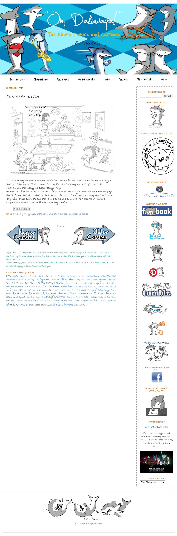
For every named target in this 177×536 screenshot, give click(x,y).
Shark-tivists (86, 79)
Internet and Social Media (28, 287)
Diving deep (68, 279)
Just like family (51, 287)
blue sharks (45, 300)
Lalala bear (67, 287)
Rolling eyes (29, 214)
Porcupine (91, 290)
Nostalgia (18, 290)
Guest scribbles (82, 283)
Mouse (101, 287)
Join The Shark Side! (156, 427)
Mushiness (111, 287)
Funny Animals (54, 283)
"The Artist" (144, 79)
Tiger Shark (104, 297)
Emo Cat (10, 283)
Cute (37, 279)
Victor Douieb (96, 199)
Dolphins (80, 279)
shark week (46, 305)
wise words (79, 305)
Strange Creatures (54, 297)
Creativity (18, 214)
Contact (123, 79)
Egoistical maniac (107, 280)
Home (61, 226)
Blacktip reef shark (55, 276)
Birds (41, 276)
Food (32, 283)
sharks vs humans (63, 305)
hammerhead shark (69, 300)
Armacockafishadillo (29, 276)
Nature (9, 290)
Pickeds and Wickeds (59, 290)
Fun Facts (62, 79)
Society (30, 297)
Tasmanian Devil (73, 297)
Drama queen (91, 279)
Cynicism (45, 279)
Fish (27, 283)
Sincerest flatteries (78, 214)
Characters (41, 79)
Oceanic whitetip (32, 290)
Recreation (35, 293)
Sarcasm (63, 293)
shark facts (34, 305)
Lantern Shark (81, 286)
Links (107, 79)
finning (56, 300)
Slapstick (10, 297)
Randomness (20, 293)
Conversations (108, 276)
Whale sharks (23, 300)
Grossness (68, 283)
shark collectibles (45, 214)
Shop (164, 79)
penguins (84, 300)
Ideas (92, 283)
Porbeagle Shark (79, 290)
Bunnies (81, 276)
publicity (94, 300)
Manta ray (92, 286)
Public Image (104, 290)
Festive (20, 283)
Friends (40, 283)
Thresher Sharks (89, 297)
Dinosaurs (55, 279)
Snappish (20, 297)
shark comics (60, 214)
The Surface (17, 79)
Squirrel (39, 297)
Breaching (71, 276)
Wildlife (34, 300)
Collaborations (93, 276)
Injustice (100, 283)
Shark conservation (81, 293)
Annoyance (12, 276)
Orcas (44, 290)
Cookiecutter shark (14, 279)
